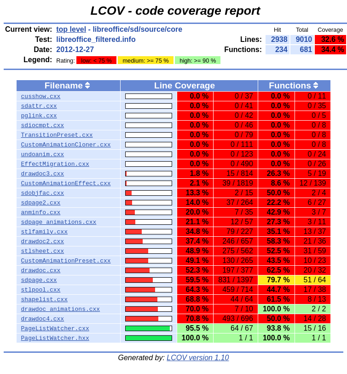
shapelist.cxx (44, 299)
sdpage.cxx (39, 280)
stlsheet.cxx (42, 251)
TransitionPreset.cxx (57, 135)
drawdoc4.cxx (42, 319)
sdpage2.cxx (41, 203)
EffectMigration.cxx (55, 164)
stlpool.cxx (41, 290)
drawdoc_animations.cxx (60, 309)
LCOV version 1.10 (198, 358)
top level (71, 29)
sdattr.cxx (39, 106)
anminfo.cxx (41, 212)
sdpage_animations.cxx (59, 222)
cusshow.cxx (41, 96)
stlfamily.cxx (44, 232)
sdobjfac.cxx (42, 193)
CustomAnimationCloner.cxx (66, 144)
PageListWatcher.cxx (55, 328)
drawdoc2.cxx (42, 241)
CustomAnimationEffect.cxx (66, 183)
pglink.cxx (39, 115)
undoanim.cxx (42, 154)
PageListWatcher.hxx (55, 338)
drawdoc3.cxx (42, 173)
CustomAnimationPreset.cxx (66, 261)
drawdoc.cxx (41, 270)
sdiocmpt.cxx (42, 125)
